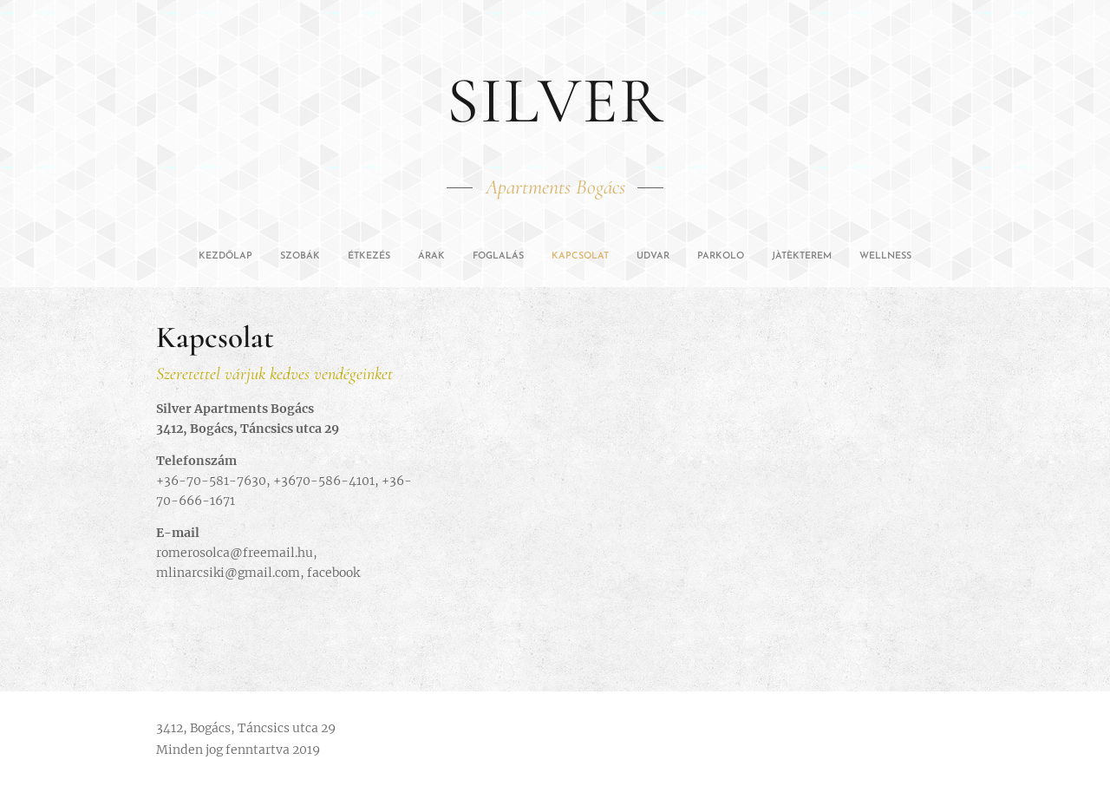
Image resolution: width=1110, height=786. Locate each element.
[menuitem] (437, 256)
